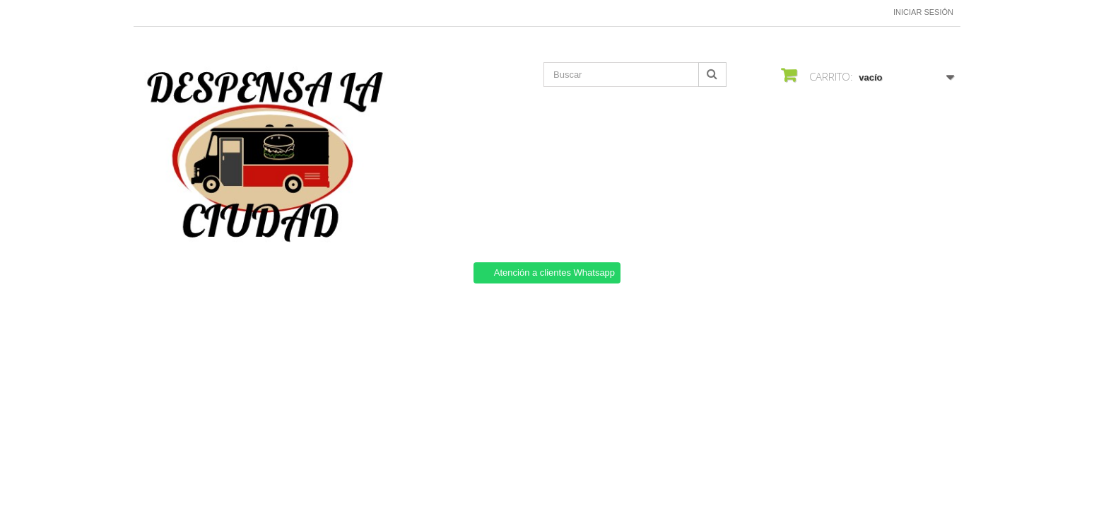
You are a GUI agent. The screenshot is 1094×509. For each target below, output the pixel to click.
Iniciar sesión (923, 12)
